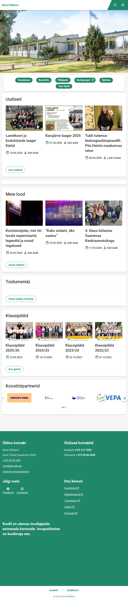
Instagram (22, 490)
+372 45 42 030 (11, 460)
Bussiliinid (70, 488)
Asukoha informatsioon (16, 471)
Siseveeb (69, 513)
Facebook (8, 490)
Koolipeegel (86, 80)
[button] (124, 398)
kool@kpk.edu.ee (12, 465)
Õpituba (106, 80)
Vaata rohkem (16, 264)
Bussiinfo (44, 80)
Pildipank (63, 80)
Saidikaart (73, 590)
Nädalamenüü (72, 494)
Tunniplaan (24, 80)
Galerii (67, 507)
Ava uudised (15, 169)
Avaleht (53, 590)
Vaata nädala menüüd (20, 298)
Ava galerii (14, 369)
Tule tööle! (64, 86)
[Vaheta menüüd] (123, 5)
